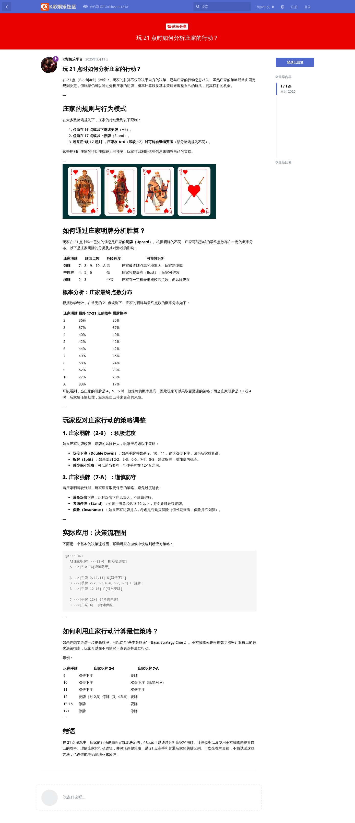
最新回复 (284, 162)
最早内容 (284, 76)
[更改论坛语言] (265, 6)
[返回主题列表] (6, 6)
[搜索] (222, 6)
